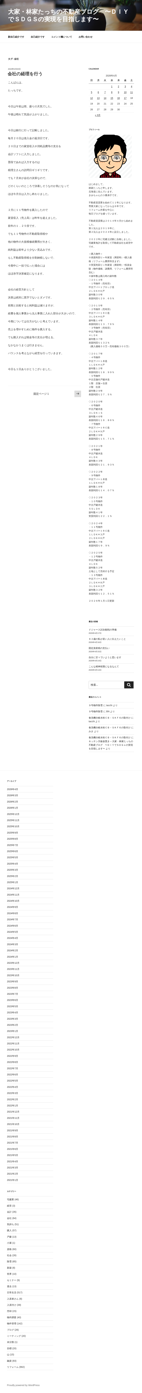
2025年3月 (12, 870)
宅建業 (10, 1199)
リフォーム (13, 1367)
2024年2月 (12, 950)
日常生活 (11, 1292)
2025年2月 (12, 876)
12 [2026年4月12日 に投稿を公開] (91, 98)
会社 (9, 1218)
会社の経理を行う (25, 73)
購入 (9, 1230)
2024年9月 (12, 907)
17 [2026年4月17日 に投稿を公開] (125, 98)
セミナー (11, 1280)
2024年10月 (13, 901)
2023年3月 (12, 1018)
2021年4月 (12, 1161)
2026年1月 (12, 807)
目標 (9, 1348)
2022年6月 (12, 1074)
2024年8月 (12, 913)
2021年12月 (13, 1111)
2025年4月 (12, 863)
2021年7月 (12, 1142)
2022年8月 (12, 1062)
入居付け (11, 1305)
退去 (9, 1286)
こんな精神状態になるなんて (104, 666)
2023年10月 (13, 975)
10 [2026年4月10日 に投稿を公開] (125, 92)
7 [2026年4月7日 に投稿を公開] (105, 92)
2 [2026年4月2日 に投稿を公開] (118, 86)
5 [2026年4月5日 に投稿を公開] (91, 92)
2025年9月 (12, 832)
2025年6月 (12, 851)
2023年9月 (12, 981)
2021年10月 (13, 1124)
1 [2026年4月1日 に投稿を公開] (111, 86)
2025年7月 (12, 845)
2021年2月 (12, 1173)
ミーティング (14, 1336)
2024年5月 (12, 932)
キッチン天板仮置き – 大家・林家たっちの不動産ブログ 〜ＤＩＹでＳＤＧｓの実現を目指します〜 (111, 745)
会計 (9, 1212)
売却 (9, 1311)
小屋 (9, 1243)
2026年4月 (12, 789)
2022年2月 (12, 1099)
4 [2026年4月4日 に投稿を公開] (131, 86)
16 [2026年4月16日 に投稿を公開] (118, 98)
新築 (9, 1267)
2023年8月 (12, 987)
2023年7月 (12, 994)
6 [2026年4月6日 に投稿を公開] (98, 92)
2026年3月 (12, 795)
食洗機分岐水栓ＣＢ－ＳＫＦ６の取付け (110, 717)
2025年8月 (12, 838)
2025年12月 (13, 814)
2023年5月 (12, 1006)
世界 (9, 1274)
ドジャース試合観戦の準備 (103, 629)
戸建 (9, 1236)
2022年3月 (12, 1093)
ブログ (10, 1329)
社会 (9, 1255)
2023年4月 (12, 1012)
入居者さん (13, 1298)
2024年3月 (12, 944)
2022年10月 (13, 1049)
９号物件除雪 (96, 705)
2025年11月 (13, 820)
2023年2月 (12, 1025)
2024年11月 (13, 894)
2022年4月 (12, 1087)
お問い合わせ (86, 36)
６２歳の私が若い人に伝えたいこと (107, 639)
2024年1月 (12, 956)
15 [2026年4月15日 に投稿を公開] (111, 98)
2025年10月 (13, 826)
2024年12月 (13, 888)
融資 (9, 1360)
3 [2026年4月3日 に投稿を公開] (125, 86)
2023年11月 (13, 969)
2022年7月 (12, 1068)
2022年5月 (12, 1080)
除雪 (9, 1261)
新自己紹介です (16, 36)
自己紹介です (38, 36)
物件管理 (11, 1323)
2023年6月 (12, 1000)
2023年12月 (13, 963)
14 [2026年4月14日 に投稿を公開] (105, 98)
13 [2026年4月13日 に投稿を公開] (98, 98)
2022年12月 (13, 1037)
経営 (9, 1205)
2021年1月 (12, 1180)
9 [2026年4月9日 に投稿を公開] (118, 92)
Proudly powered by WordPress (23, 1385)
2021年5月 (12, 1155)
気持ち (10, 1224)
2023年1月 (12, 1031)
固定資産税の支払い (99, 648)
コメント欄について (61, 36)
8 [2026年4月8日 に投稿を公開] (111, 92)
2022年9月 (12, 1056)
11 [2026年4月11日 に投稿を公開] (131, 92)
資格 (9, 1249)
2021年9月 (12, 1130)
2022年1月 (12, 1105)
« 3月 (97, 115)
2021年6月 (12, 1149)
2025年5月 (12, 857)
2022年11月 (13, 1043)
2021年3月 (12, 1167)
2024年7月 (12, 919)
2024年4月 (12, 938)
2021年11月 (13, 1118)
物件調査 (11, 1317)
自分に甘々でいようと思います (105, 657)
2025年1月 (12, 882)
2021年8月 (12, 1136)
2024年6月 (12, 925)
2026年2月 (12, 801)
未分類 (10, 1342)
